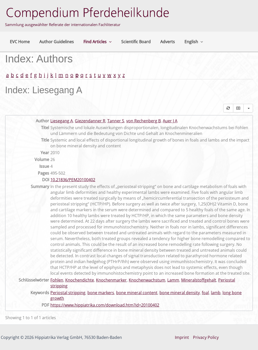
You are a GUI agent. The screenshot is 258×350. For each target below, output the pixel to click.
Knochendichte (79, 280)
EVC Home (19, 41)
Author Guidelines (54, 41)
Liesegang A (61, 121)
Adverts (160, 41)
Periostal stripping (67, 292)
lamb (215, 292)
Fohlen (56, 280)
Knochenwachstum (147, 280)
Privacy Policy (206, 337)
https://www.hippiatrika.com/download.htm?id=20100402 (104, 305)
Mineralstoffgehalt (198, 280)
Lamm (173, 280)
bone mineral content (136, 292)
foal (205, 292)
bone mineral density (179, 292)
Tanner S (115, 121)
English (185, 42)
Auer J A (170, 121)
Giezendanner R (90, 121)
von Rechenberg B (143, 121)
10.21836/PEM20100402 (72, 179)
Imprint (182, 337)
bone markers (100, 292)
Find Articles (94, 42)
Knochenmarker (111, 280)
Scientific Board (130, 41)
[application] (105, 42)
